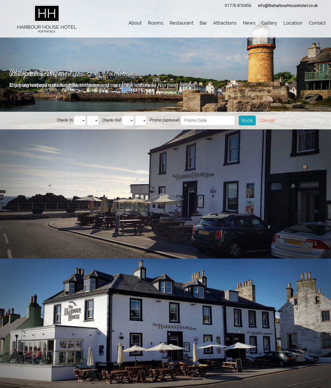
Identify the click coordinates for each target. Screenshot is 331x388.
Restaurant (181, 23)
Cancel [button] (267, 120)
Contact (317, 23)
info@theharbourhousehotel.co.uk (288, 5)
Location (293, 23)
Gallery (269, 23)
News (249, 23)
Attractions (225, 23)
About (135, 23)
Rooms (155, 23)
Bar (203, 23)
